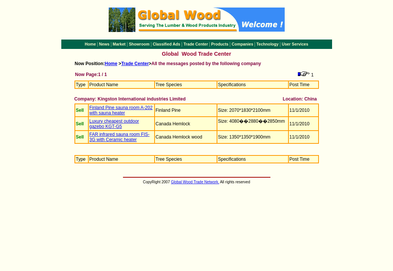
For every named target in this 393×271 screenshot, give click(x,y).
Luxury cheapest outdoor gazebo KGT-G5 (114, 124)
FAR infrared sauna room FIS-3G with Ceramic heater (120, 137)
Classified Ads (166, 44)
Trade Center (196, 44)
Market (119, 44)
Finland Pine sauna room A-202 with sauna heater (121, 110)
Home (90, 44)
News (104, 44)
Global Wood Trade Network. (195, 182)
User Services (295, 44)
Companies (242, 44)
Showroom (139, 44)
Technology (267, 44)
